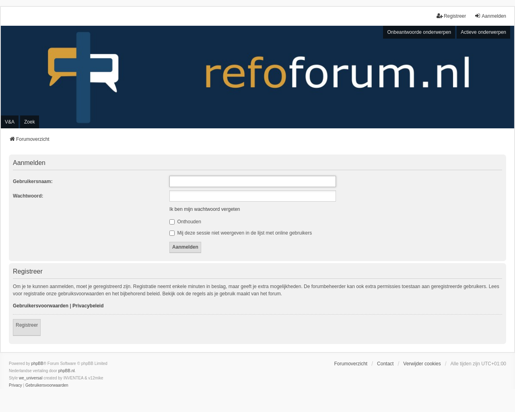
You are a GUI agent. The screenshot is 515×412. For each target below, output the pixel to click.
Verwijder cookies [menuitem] (422, 364)
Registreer (27, 325)
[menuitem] (15, 385)
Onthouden (185, 222)
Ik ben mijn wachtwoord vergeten (204, 209)
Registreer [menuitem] (451, 16)
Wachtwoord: (28, 196)
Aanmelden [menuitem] (490, 16)
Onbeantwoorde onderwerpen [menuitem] (419, 32)
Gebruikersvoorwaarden (40, 306)
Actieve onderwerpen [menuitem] (483, 32)
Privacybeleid (87, 306)
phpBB (37, 363)
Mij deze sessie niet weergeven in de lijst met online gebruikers (240, 233)
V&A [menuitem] (9, 122)
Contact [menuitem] (385, 364)
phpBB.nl (66, 371)
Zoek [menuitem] (29, 122)
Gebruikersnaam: (33, 181)
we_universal (30, 378)
